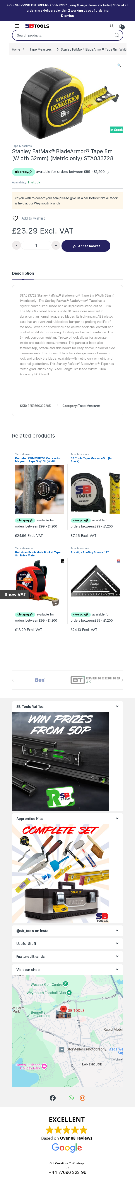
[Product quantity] (36, 245)
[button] (119, 65)
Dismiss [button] (67, 16)
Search (117, 35)
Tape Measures (40, 49)
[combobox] (61, 35)
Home (16, 49)
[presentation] (122, 680)
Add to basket (89, 246)
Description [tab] (23, 273)
